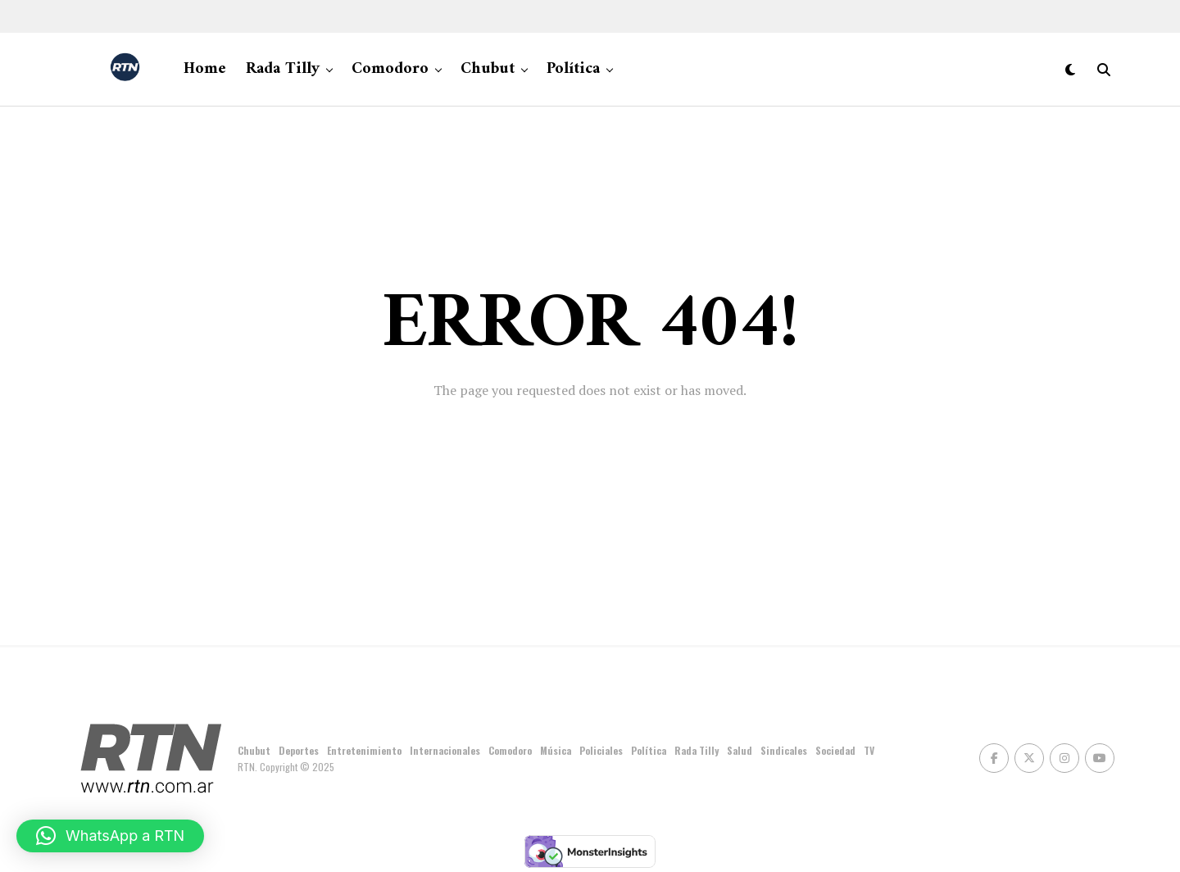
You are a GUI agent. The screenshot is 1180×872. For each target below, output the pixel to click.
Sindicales (783, 750)
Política (573, 69)
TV (869, 750)
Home (205, 69)
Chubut (488, 69)
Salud (739, 750)
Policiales (601, 750)
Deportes (299, 750)
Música (555, 750)
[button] (110, 836)
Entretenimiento (364, 750)
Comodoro (390, 69)
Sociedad (835, 750)
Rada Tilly (283, 69)
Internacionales (445, 750)
